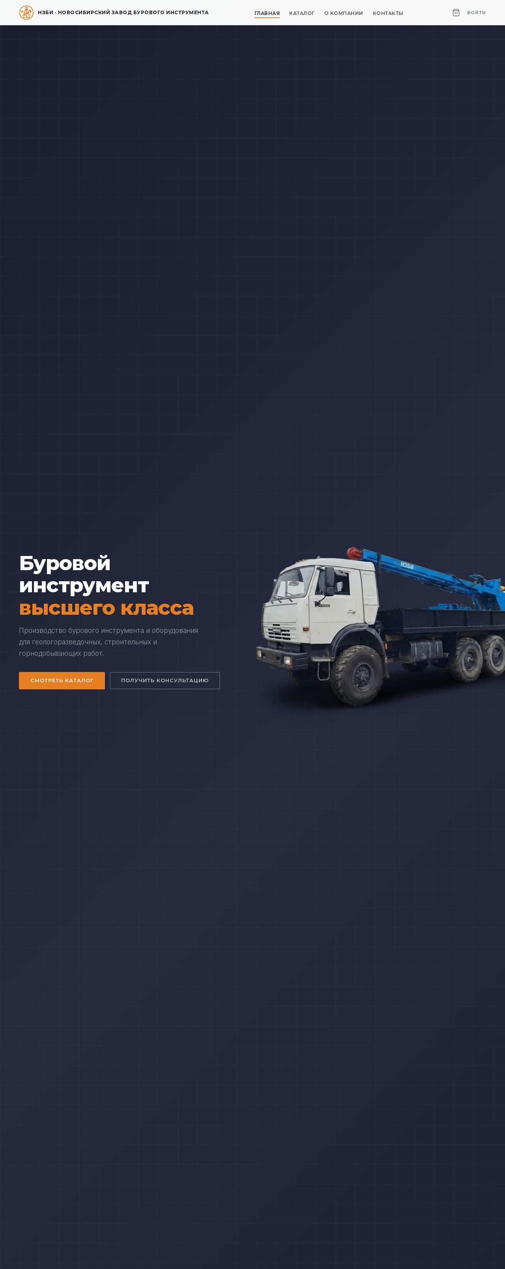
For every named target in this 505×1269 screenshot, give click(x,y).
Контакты (388, 13)
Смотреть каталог (62, 681)
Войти (476, 12)
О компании (343, 13)
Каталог (302, 13)
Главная (267, 13)
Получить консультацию (166, 681)
